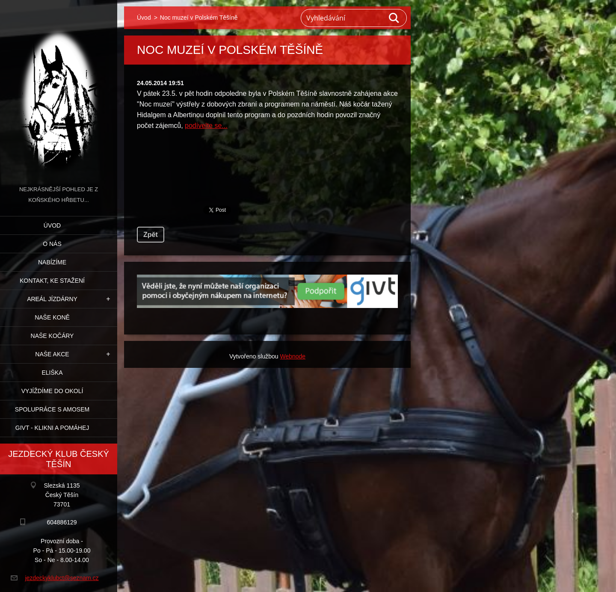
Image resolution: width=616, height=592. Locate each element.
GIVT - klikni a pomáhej (52, 427)
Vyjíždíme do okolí (52, 391)
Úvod (52, 225)
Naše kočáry (52, 335)
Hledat (394, 18)
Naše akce (52, 354)
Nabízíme (52, 262)
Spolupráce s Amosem (52, 409)
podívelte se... (206, 125)
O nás (52, 243)
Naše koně (52, 317)
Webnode (292, 356)
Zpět (150, 234)
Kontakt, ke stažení (52, 280)
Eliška (51, 372)
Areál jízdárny (52, 299)
